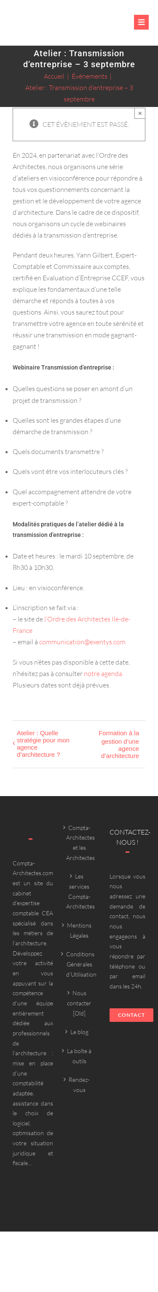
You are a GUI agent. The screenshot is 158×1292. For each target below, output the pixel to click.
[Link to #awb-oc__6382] (141, 22)
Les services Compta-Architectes (79, 891)
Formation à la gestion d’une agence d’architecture (119, 744)
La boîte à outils (79, 1056)
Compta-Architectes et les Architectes (79, 842)
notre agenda (103, 673)
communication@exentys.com (82, 642)
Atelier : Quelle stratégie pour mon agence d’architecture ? (43, 743)
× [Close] (140, 113)
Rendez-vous (79, 1084)
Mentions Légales (79, 930)
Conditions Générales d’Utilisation (79, 963)
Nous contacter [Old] (79, 1002)
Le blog (79, 1031)
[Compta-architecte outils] (43, 27)
